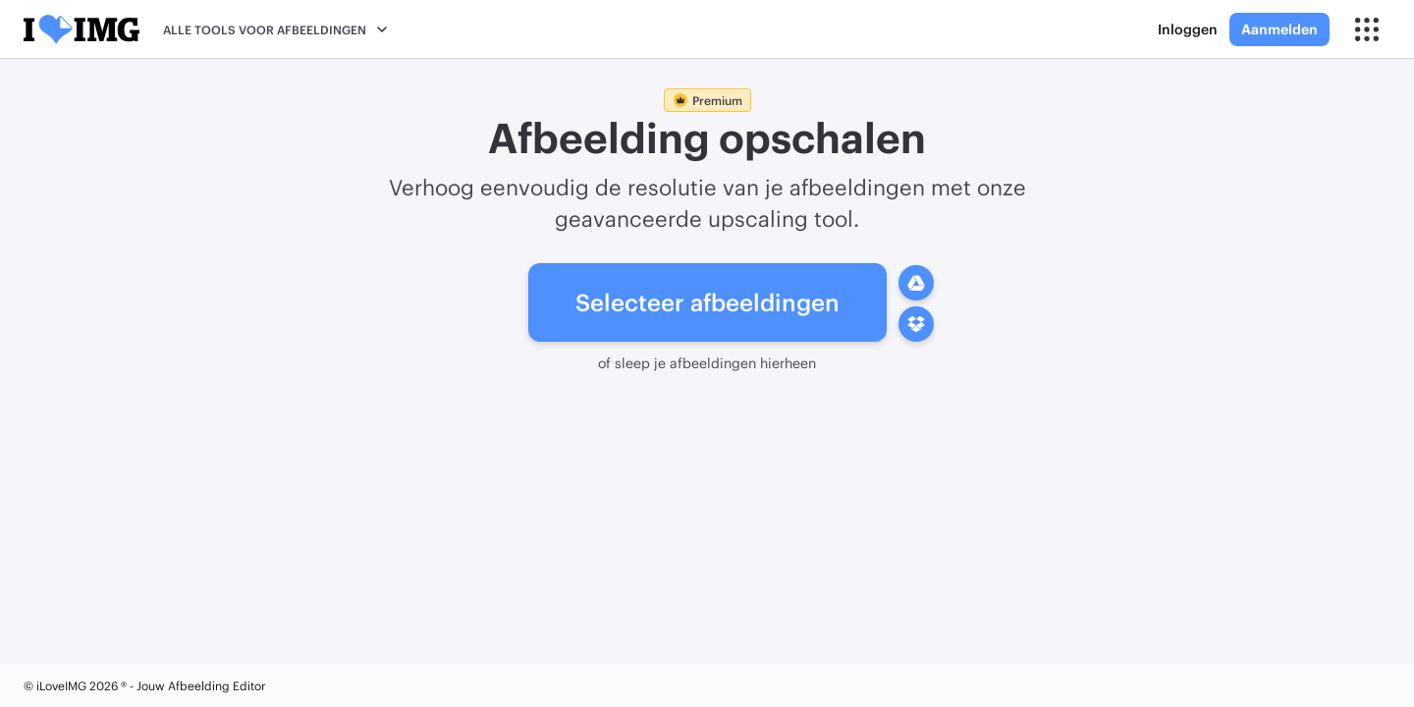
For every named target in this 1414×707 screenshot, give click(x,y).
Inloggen (1188, 29)
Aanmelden (1279, 29)
